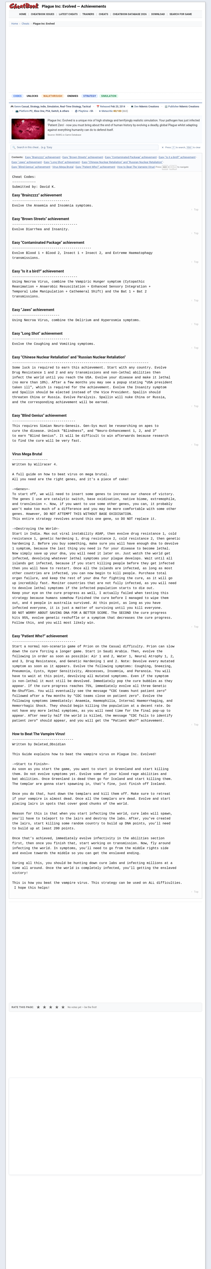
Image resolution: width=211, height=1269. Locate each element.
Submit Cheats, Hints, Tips (159, 1260)
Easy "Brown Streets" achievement (82, 157)
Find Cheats (55, 1260)
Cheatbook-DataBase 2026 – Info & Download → (88, 1076)
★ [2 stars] (44, 930)
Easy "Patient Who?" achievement (95, 166)
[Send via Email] (84, 908)
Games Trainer (33, 1260)
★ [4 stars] (57, 930)
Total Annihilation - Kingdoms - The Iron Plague (45, 1181)
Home (22, 14)
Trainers (88, 14)
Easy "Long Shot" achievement (62, 162)
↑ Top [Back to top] (194, 209)
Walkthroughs (97, 1260)
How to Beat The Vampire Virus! (136, 166)
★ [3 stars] (51, 930)
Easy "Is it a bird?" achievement (177, 157)
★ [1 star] (38, 930)
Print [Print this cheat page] (47, 918)
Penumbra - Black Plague (31, 1153)
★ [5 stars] (63, 930)
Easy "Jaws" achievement (27, 162)
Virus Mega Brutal (63, 166)
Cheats (103, 14)
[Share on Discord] (54, 908)
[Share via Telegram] (74, 908)
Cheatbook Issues (42, 14)
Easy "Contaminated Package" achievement (131, 157)
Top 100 (132, 1260)
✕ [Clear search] (163, 147)
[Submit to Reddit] (44, 908)
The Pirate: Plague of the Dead (34, 1168)
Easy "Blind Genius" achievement (31, 166)
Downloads (75, 1260)
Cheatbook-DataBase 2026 (130, 14)
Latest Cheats (68, 14)
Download (158, 14)
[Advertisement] (105, 59)
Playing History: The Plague (33, 1161)
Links (184, 1260)
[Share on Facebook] (24, 908)
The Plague (22, 1174)
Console (117, 1260)
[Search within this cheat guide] (86, 147)
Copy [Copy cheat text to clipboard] (30, 918)
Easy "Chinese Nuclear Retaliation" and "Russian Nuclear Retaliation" (122, 162)
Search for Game (181, 14)
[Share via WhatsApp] (64, 908)
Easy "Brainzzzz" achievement (42, 157)
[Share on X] (34, 908)
